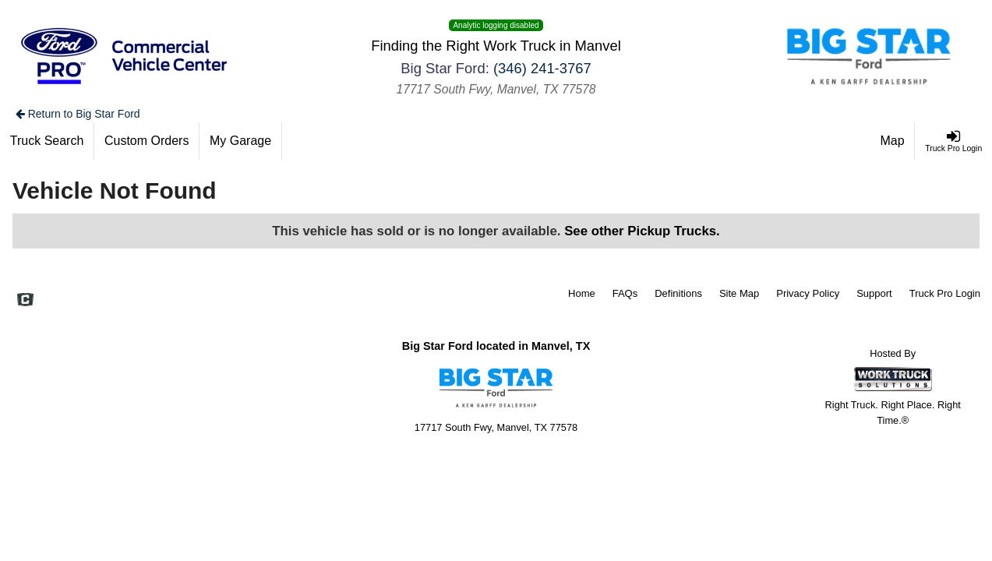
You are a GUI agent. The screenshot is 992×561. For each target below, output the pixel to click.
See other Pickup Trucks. (642, 231)
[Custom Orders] (146, 141)
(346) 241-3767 (542, 68)
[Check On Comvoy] (25, 301)
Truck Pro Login (944, 293)
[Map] (893, 141)
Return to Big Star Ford (78, 114)
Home (581, 293)
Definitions (678, 293)
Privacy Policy (807, 293)
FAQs (625, 293)
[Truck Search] (47, 141)
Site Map (739, 293)
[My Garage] (240, 141)
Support (874, 293)
